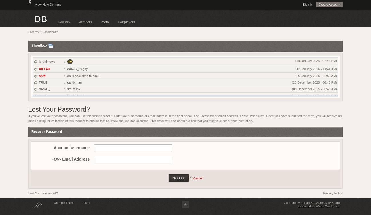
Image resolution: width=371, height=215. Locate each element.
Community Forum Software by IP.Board (312, 202)
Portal (105, 22)
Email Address (71, 159)
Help (87, 202)
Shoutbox (39, 46)
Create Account (329, 4)
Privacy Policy (333, 193)
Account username (72, 147)
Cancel (197, 178)
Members (85, 22)
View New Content (48, 4)
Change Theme (64, 202)
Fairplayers (126, 22)
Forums (64, 22)
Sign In (307, 4)
